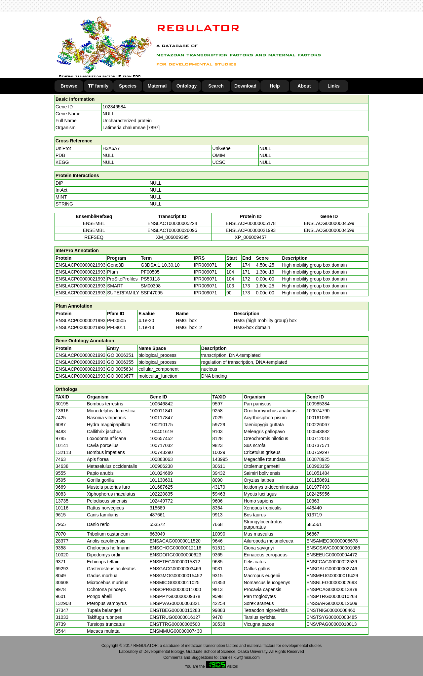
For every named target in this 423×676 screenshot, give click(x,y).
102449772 (161, 501)
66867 (312, 534)
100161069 (317, 417)
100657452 (161, 438)
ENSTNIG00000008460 (330, 610)
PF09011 (116, 327)
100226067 (317, 424)
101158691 (317, 480)
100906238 (161, 466)
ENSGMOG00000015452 (176, 575)
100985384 (317, 403)
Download (245, 86)
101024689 (161, 473)
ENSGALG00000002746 (331, 568)
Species (127, 86)
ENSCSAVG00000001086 (333, 547)
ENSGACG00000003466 (175, 568)
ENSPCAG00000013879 (331, 589)
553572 (157, 524)
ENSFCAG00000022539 (331, 561)
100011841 (161, 410)
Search (216, 86)
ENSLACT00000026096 (172, 230)
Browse (68, 86)
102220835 (161, 494)
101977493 (317, 487)
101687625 (161, 487)
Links (333, 86)
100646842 (161, 403)
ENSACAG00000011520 (175, 541)
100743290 (161, 452)
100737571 (317, 445)
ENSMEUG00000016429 (332, 575)
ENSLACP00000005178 (251, 223)
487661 (157, 514)
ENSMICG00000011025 (175, 582)
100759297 (317, 452)
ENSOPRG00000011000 (175, 589)
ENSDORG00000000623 (175, 554)
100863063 (161, 459)
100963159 (317, 466)
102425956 (317, 494)
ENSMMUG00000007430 (176, 631)
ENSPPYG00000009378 (175, 596)
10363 (312, 501)
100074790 (317, 410)
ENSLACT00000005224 (172, 223)
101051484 (317, 473)
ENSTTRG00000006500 (175, 624)
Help (275, 86)
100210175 (161, 424)
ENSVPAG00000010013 (331, 624)
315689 (157, 507)
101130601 (161, 480)
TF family (98, 86)
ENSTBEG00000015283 (175, 610)
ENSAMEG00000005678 (332, 541)
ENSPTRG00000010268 (331, 596)
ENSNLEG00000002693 (331, 582)
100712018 (317, 438)
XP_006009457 (251, 237)
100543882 (317, 431)
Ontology (186, 86)
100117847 (161, 417)
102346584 (114, 106)
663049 (157, 534)
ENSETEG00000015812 (175, 561)
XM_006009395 (172, 237)
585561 (314, 524)
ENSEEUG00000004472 (331, 554)
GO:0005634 (120, 369)
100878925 (317, 459)
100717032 (161, 445)
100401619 (161, 431)
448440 (314, 507)
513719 (314, 514)
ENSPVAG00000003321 (175, 603)
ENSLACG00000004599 (329, 223)
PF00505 (116, 320)
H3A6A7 (111, 148)
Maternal (157, 86)
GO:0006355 (120, 362)
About (304, 86)
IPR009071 (205, 265)
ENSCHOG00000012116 (175, 547)
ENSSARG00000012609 (331, 603)
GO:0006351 (120, 355)
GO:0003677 (120, 376)
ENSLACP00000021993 (251, 230)
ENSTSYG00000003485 (331, 617)
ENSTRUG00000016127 (175, 617)
